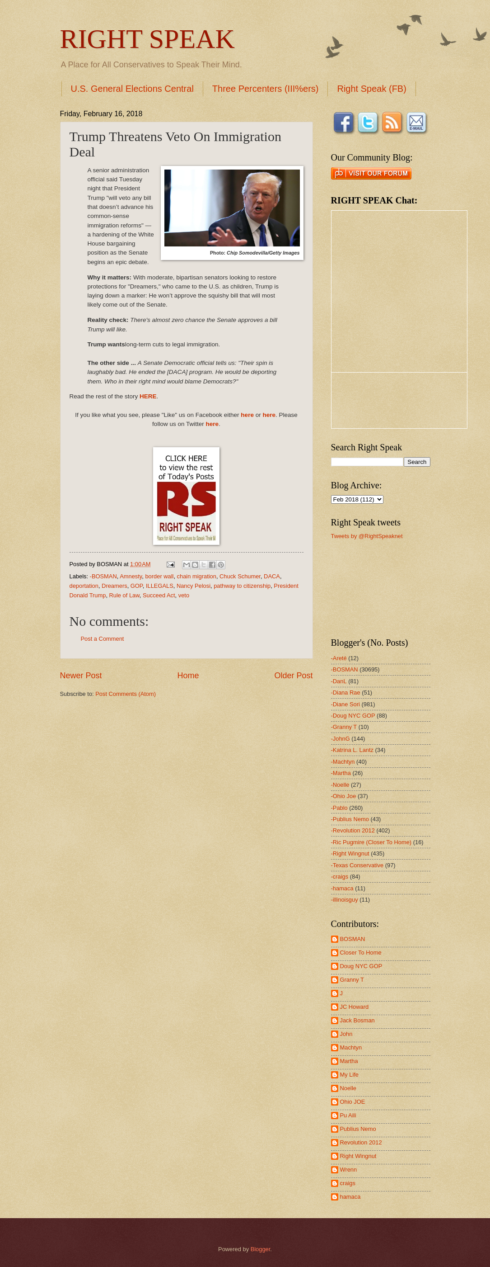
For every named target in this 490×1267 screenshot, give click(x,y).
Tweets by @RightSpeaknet (367, 536)
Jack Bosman (357, 1020)
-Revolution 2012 (353, 830)
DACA (272, 576)
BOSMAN (352, 939)
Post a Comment (102, 638)
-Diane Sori (345, 704)
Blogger (261, 1249)
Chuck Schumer (240, 576)
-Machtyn (343, 761)
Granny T (352, 979)
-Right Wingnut (350, 853)
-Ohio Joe (343, 796)
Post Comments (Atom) (125, 693)
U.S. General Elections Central (132, 89)
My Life (349, 1074)
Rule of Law (124, 595)
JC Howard (354, 1006)
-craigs (340, 876)
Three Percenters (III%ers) (265, 89)
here (247, 414)
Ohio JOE (352, 1101)
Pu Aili (348, 1115)
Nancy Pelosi (193, 585)
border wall (159, 576)
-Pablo (339, 807)
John (346, 1034)
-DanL (339, 681)
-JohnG (340, 738)
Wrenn (348, 1169)
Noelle (348, 1088)
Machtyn (351, 1047)
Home (188, 675)
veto (183, 595)
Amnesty (131, 576)
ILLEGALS (159, 585)
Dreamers (114, 585)
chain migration (196, 576)
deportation (84, 585)
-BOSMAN (103, 576)
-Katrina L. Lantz (352, 750)
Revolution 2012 (361, 1142)
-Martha (341, 773)
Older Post (293, 675)
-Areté (339, 658)
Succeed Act (159, 595)
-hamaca (342, 888)
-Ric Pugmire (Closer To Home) (371, 842)
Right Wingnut (358, 1156)
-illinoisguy (344, 899)
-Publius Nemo (350, 819)
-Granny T (344, 726)
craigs (347, 1183)
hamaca (350, 1196)
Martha (349, 1061)
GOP (137, 585)
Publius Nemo (358, 1128)
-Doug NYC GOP (353, 715)
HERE (148, 396)
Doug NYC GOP (361, 966)
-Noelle (340, 784)
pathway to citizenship (242, 585)
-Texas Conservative (357, 865)
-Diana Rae (345, 692)
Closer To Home (361, 952)
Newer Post (81, 675)
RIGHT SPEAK (147, 39)
